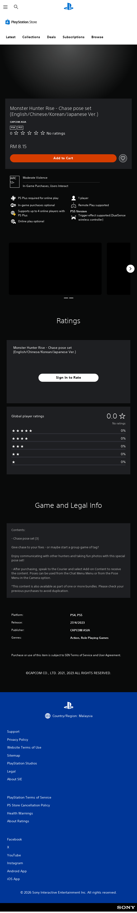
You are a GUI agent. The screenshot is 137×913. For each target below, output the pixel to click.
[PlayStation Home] (69, 7)
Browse (97, 37)
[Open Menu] (5, 7)
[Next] (130, 269)
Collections (31, 37)
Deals (51, 37)
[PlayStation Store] (22, 22)
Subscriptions (74, 37)
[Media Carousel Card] (55, 269)
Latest (10, 37)
